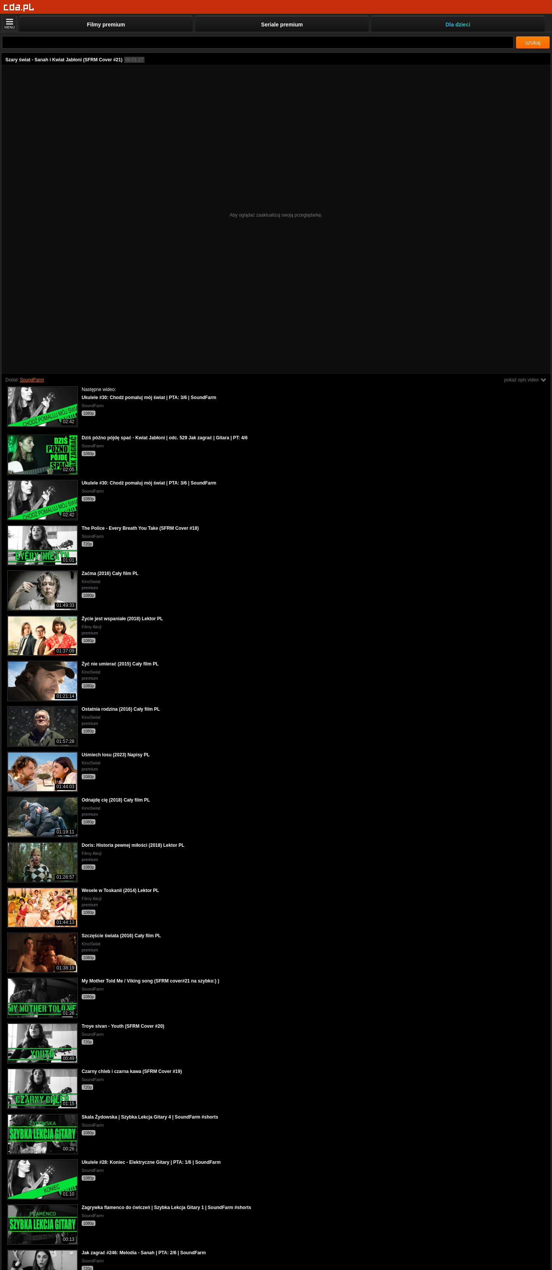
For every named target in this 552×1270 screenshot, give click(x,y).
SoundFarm (32, 380)
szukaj (532, 42)
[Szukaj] (258, 42)
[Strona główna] (19, 7)
